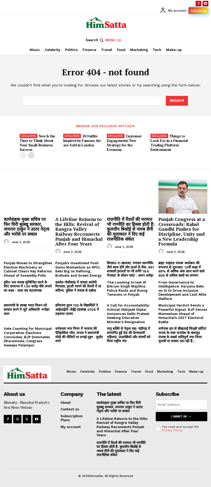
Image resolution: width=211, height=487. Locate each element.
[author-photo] (7, 242)
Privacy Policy (172, 430)
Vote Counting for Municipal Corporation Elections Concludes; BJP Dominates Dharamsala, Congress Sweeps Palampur (28, 337)
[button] (95, 40)
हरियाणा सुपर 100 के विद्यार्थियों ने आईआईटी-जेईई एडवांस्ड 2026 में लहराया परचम (77, 309)
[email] (181, 404)
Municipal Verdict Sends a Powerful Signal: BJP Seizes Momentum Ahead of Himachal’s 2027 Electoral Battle (182, 313)
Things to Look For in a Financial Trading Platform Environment (169, 143)
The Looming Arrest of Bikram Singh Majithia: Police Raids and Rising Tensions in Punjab (127, 288)
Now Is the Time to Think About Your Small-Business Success (37, 143)
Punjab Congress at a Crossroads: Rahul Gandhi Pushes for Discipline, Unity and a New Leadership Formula (181, 231)
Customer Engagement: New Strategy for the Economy (124, 143)
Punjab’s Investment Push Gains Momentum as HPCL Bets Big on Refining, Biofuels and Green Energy (78, 269)
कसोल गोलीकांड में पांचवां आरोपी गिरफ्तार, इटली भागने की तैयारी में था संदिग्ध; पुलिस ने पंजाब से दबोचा (78, 286)
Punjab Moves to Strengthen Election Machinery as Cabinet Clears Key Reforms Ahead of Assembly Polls (28, 269)
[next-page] (31, 155)
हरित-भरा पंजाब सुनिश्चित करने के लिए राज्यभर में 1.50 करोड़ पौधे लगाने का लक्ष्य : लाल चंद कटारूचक (28, 286)
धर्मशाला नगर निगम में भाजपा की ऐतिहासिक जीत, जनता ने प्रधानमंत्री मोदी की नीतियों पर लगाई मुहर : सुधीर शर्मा (79, 335)
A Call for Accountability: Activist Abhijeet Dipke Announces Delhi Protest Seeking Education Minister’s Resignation (128, 313)
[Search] (177, 100)
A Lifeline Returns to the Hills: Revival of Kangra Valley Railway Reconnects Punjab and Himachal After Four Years (79, 231)
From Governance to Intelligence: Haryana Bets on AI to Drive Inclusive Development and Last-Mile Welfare (182, 290)
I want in (181, 417)
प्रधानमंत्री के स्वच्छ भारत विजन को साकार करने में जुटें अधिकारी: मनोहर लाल (26, 309)
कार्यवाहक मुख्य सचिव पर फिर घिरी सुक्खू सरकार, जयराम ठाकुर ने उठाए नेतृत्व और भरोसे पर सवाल (26, 226)
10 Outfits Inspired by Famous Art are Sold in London (81, 140)
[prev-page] (23, 155)
